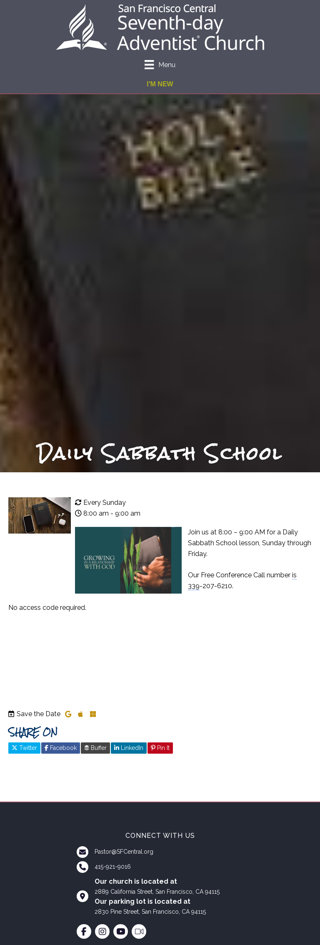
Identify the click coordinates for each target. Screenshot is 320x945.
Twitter (24, 747)
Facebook (61, 747)
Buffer (95, 747)
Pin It (160, 747)
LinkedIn (128, 747)
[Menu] (160, 64)
